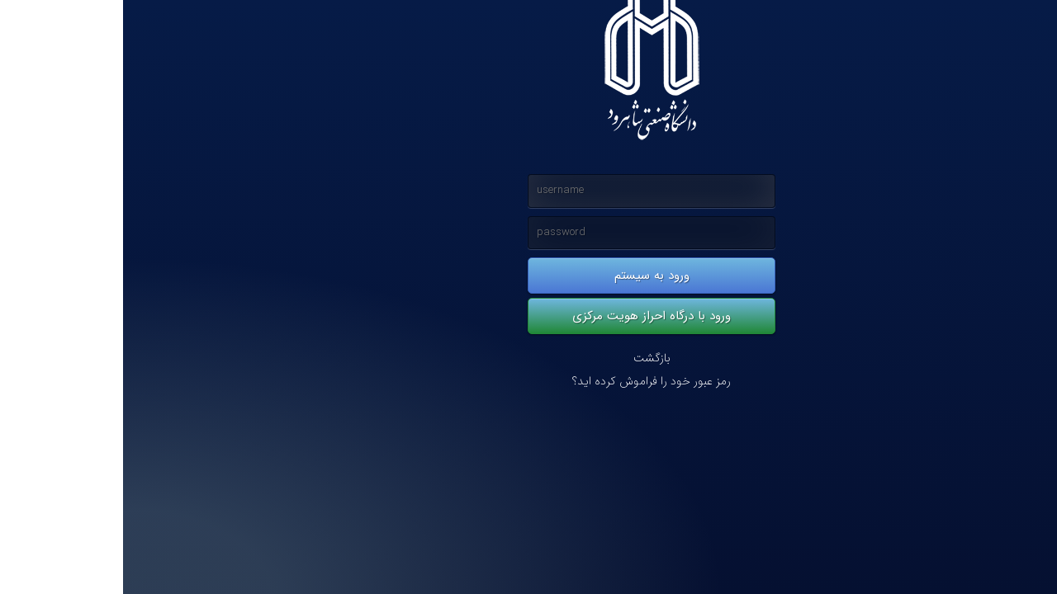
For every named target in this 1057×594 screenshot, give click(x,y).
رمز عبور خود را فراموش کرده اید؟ (528, 381)
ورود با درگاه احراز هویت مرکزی (528, 316)
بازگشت (528, 358)
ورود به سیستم (528, 275)
